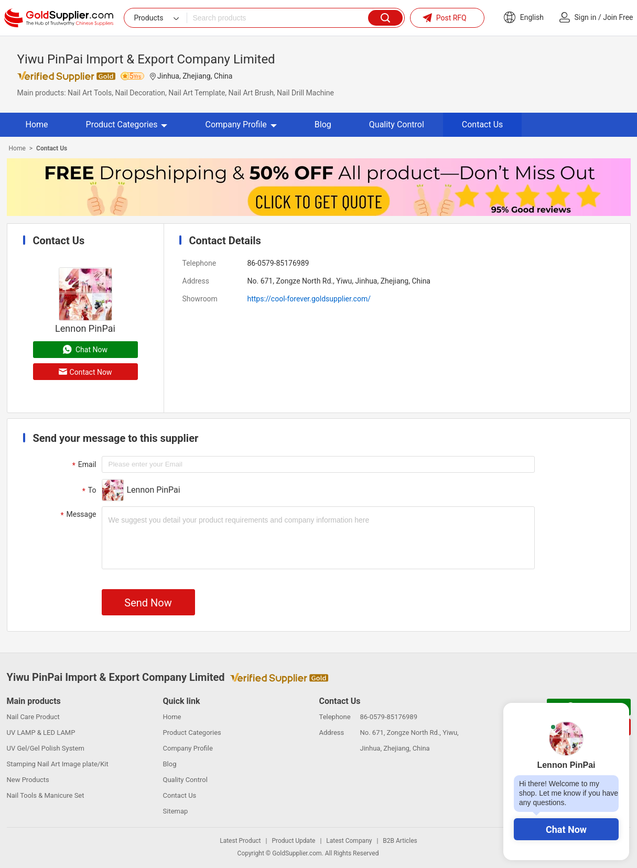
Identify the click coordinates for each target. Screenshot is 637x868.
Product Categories (127, 124)
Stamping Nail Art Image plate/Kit (58, 764)
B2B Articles (400, 840)
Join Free (618, 17)
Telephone (199, 263)
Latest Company (349, 840)
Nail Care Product (33, 717)
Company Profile (240, 124)
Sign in (586, 17)
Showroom (200, 299)
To (88, 490)
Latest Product (240, 840)
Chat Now (566, 829)
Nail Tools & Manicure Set (45, 795)
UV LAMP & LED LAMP (41, 732)
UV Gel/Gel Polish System (45, 748)
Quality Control (396, 124)
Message (77, 514)
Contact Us (482, 124)
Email (83, 465)
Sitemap (175, 811)
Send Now (147, 602)
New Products (28, 780)
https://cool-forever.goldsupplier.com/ (309, 299)
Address (195, 281)
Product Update (293, 840)
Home (37, 124)
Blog (323, 124)
